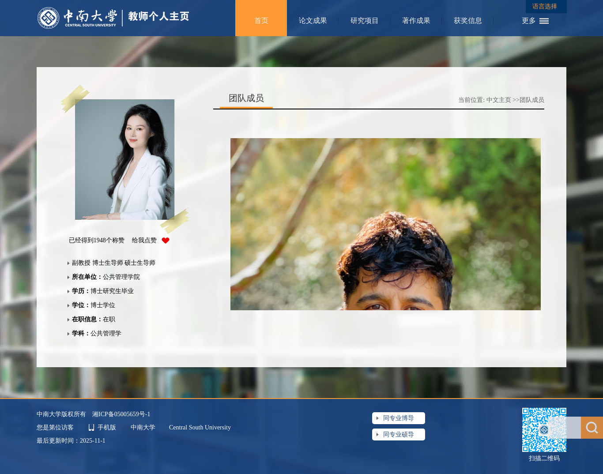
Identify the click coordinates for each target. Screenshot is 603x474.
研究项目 (364, 20)
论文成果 (313, 20)
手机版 (107, 427)
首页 (261, 20)
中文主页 (498, 100)
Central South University (200, 427)
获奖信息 (468, 20)
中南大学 (144, 427)
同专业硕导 (398, 434)
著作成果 (416, 20)
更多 (529, 20)
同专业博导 (398, 418)
